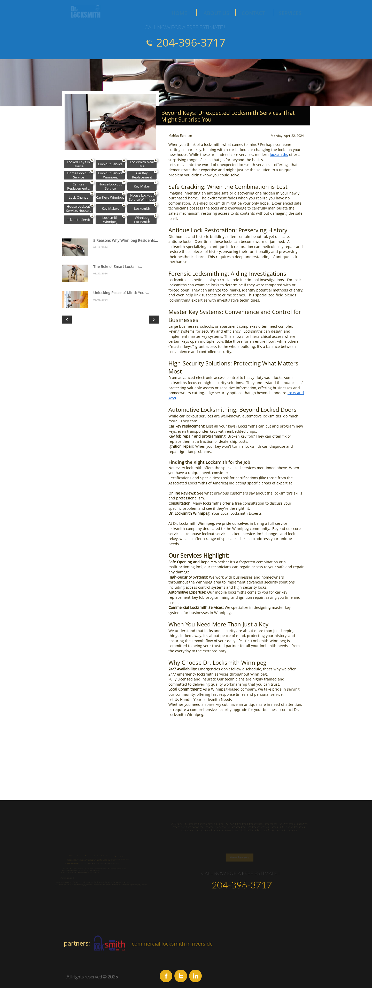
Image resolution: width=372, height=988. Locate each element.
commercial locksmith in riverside (172, 943)
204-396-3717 (191, 42)
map (71, 893)
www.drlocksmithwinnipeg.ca (95, 904)
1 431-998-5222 (101, 847)
